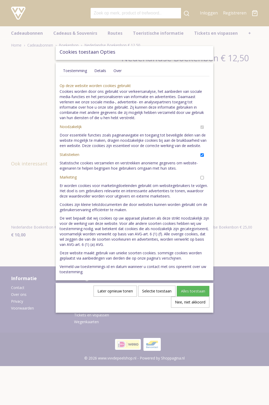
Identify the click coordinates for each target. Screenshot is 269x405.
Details (100, 82)
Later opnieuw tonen (115, 303)
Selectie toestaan (157, 303)
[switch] (202, 139)
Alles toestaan (193, 303)
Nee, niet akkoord (190, 314)
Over (117, 82)
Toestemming (75, 82)
